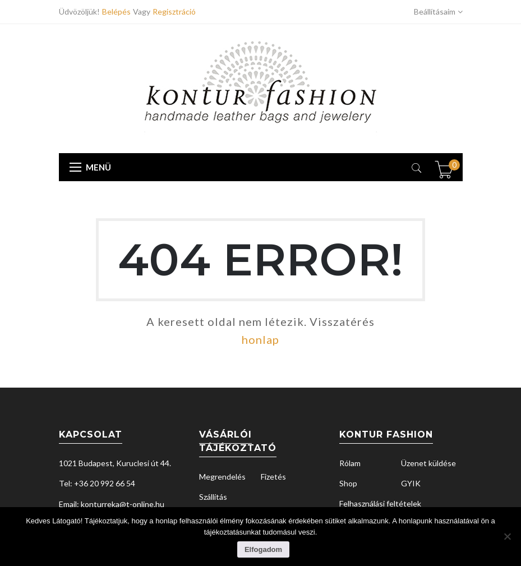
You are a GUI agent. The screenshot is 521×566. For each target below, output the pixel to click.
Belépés (117, 11)
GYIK (411, 483)
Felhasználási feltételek (380, 503)
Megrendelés (222, 476)
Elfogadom (263, 549)
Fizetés (273, 476)
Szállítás (213, 496)
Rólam (350, 463)
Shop (348, 483)
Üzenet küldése (428, 463)
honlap (260, 339)
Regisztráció (174, 11)
